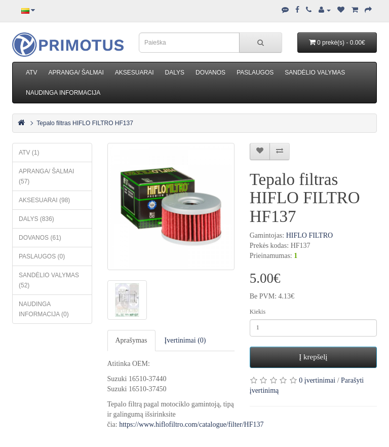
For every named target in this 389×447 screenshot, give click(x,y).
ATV (31, 72)
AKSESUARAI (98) (44, 200)
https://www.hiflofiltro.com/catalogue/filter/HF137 (191, 424)
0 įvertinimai (317, 380)
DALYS (174, 72)
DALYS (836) (36, 218)
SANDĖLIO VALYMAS (315, 72)
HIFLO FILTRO (309, 235)
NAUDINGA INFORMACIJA (63, 92)
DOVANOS (210, 72)
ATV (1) (29, 152)
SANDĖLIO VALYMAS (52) (49, 280)
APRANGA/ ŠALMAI (75, 72)
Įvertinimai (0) (185, 340)
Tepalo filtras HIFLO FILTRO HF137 (84, 123)
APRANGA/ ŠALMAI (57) (46, 176)
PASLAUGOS (255, 72)
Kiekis (257, 311)
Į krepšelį (313, 357)
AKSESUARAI (134, 72)
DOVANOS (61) (40, 237)
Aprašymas (131, 340)
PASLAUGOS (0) (42, 256)
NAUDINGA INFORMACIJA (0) (44, 309)
